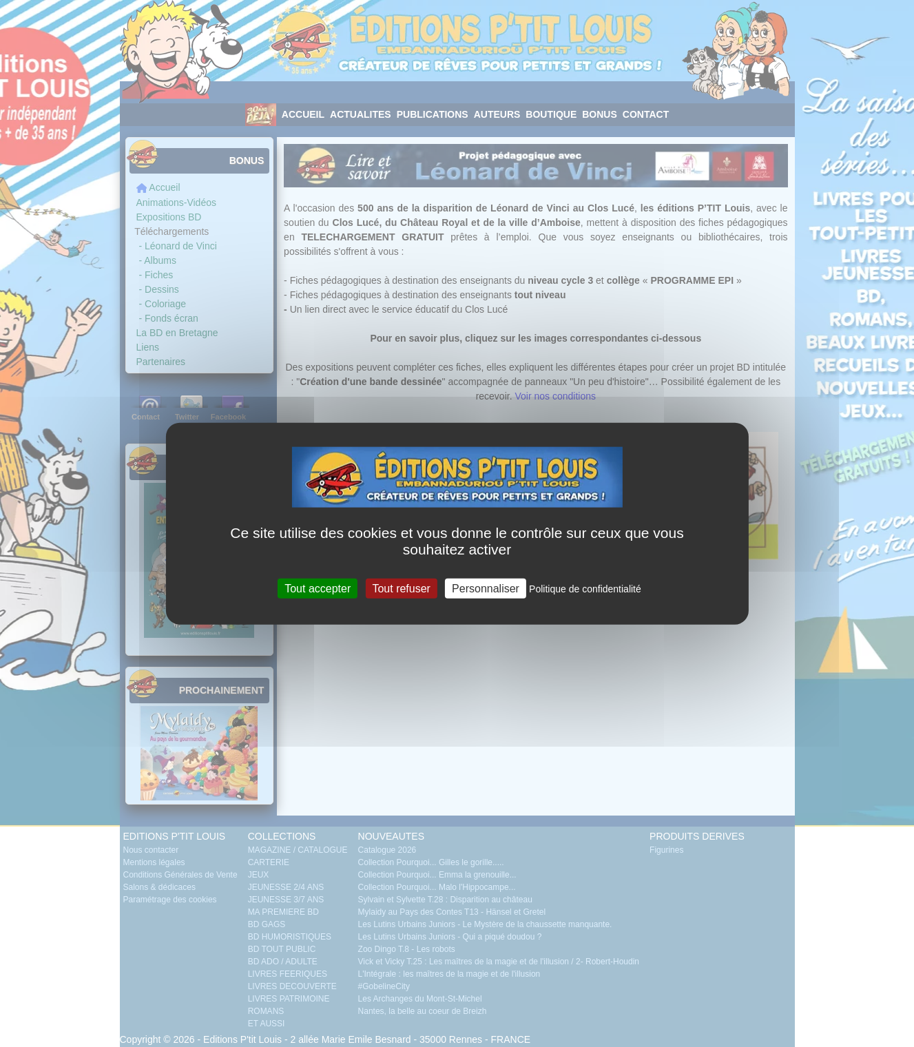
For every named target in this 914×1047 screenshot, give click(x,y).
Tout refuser (401, 588)
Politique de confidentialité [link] (585, 588)
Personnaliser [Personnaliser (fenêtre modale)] (485, 588)
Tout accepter (317, 588)
